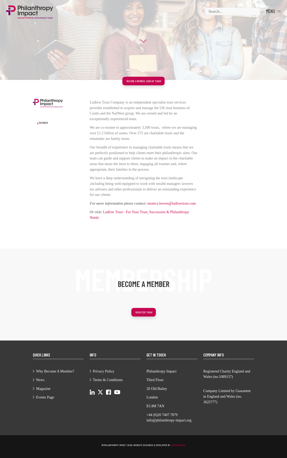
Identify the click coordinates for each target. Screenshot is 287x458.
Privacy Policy (103, 371)
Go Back (42, 123)
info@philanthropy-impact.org (169, 420)
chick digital (178, 445)
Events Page (45, 397)
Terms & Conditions (108, 380)
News (40, 380)
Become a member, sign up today (144, 81)
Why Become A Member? (55, 371)
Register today (144, 312)
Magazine (43, 389)
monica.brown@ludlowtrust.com (171, 203)
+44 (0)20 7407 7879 (162, 415)
